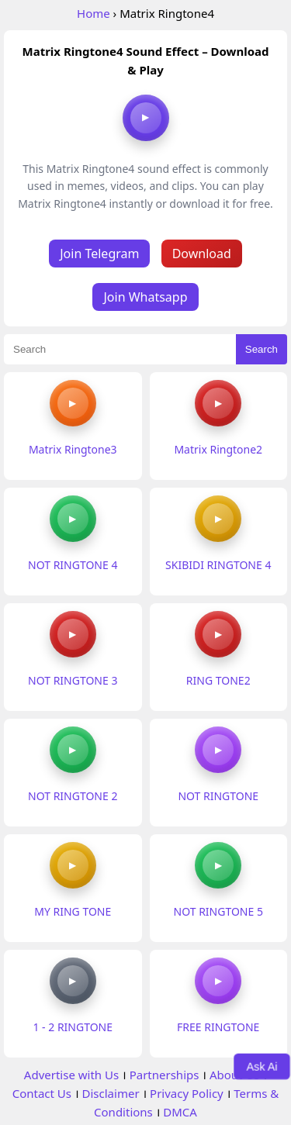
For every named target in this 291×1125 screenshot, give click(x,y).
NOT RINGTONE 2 (72, 796)
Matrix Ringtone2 (218, 449)
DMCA (180, 1112)
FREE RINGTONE (218, 1027)
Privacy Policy (186, 1093)
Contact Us (41, 1093)
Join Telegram (99, 253)
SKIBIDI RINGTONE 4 (218, 564)
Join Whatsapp (145, 296)
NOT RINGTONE (218, 796)
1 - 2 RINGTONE (73, 1027)
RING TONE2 (218, 680)
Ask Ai (262, 1066)
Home (93, 13)
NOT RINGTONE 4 (72, 564)
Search (261, 349)
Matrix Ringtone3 (73, 449)
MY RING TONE (72, 911)
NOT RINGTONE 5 (218, 911)
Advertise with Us (71, 1074)
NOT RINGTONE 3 (72, 680)
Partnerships (164, 1074)
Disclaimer (111, 1093)
